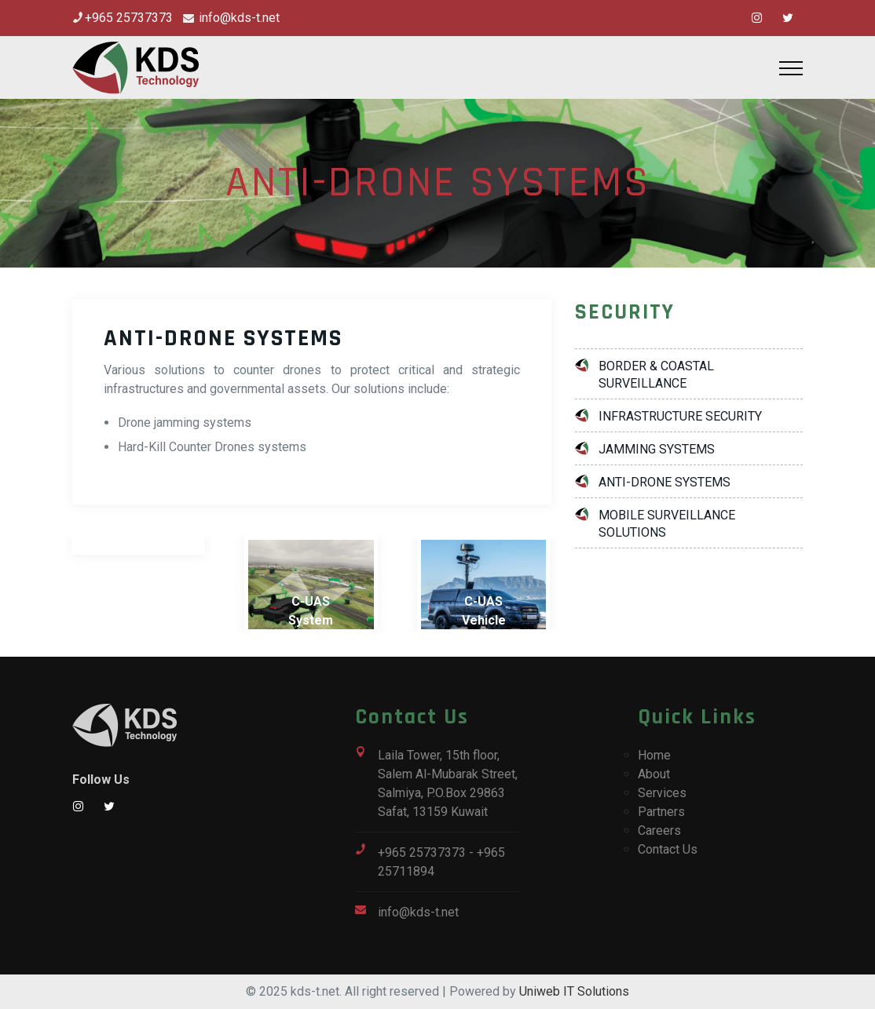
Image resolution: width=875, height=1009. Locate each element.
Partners (661, 811)
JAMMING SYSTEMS (657, 449)
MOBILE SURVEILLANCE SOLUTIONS (667, 524)
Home (654, 755)
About (654, 774)
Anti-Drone (138, 610)
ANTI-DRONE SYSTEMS (664, 482)
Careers (659, 830)
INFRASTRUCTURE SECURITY (680, 416)
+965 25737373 (129, 17)
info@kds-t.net (238, 17)
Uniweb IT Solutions (574, 991)
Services (662, 792)
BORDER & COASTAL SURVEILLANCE (656, 375)
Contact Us (667, 849)
